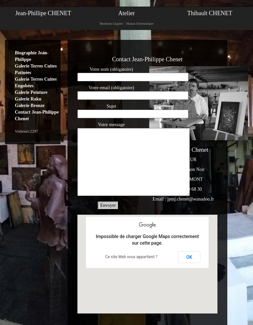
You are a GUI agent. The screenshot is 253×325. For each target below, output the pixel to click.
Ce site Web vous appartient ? (131, 257)
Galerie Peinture (31, 92)
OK (189, 257)
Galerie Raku (28, 98)
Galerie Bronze (29, 105)
